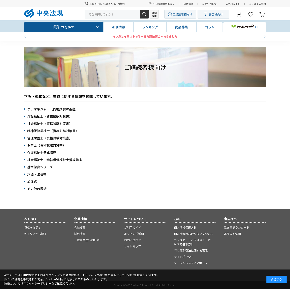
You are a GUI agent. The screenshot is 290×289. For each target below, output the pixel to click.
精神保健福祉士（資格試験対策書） (53, 130)
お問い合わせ (209, 3)
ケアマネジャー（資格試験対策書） (53, 109)
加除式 (32, 181)
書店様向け (216, 14)
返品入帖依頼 (232, 234)
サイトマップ (132, 246)
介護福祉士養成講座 (41, 152)
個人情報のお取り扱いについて (193, 234)
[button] (25, 36)
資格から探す (32, 227)
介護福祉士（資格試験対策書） (49, 116)
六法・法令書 (37, 174)
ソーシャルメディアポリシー (192, 263)
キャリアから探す (35, 234)
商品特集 (181, 27)
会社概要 (79, 227)
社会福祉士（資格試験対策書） (49, 123)
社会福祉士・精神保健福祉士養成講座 (54, 159)
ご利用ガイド (233, 3)
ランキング (150, 27)
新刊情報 (118, 27)
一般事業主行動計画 (86, 240)
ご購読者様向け (182, 14)
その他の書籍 (37, 188)
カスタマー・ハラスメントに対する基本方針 (192, 242)
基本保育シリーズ (40, 167)
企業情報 (188, 3)
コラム (209, 27)
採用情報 (79, 234)
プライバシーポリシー (37, 283)
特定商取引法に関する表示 (191, 250)
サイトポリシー (184, 257)
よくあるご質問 (257, 3)
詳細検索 (154, 14)
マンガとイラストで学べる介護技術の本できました (145, 36)
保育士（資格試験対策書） (46, 145)
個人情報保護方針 (185, 227)
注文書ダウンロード (236, 227)
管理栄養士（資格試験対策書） (49, 138)
